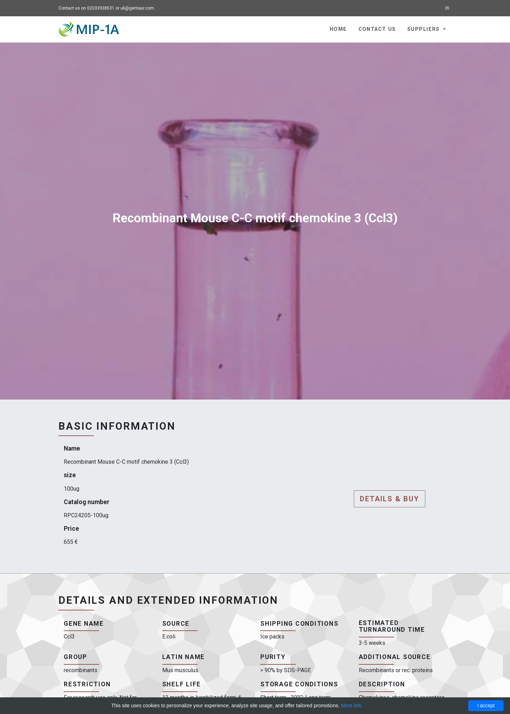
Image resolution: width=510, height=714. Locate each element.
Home (338, 29)
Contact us (377, 29)
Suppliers (424, 29)
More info (351, 705)
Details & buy (389, 499)
